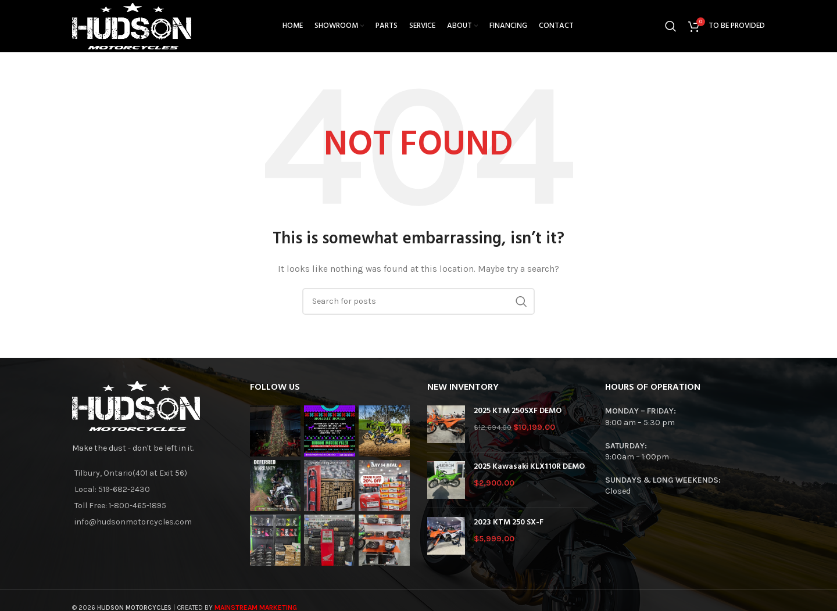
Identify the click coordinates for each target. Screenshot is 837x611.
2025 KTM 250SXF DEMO (517, 411)
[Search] (670, 26)
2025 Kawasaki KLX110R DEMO (529, 467)
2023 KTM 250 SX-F (508, 523)
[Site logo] (131, 25)
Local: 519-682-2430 (112, 489)
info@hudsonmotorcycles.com (133, 522)
